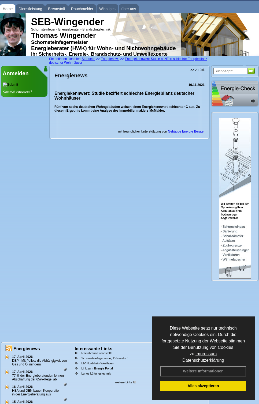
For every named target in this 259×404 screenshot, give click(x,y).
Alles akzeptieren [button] (203, 386)
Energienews (26, 348)
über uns (128, 9)
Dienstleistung (30, 9)
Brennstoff (56, 9)
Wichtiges (107, 9)
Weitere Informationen (203, 371)
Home (8, 9)
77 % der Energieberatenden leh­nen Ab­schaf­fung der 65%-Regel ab (38, 377)
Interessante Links (93, 348)
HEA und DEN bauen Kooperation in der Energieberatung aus (36, 392)
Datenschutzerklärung (203, 360)
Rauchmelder (82, 9)
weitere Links (125, 382)
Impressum (206, 354)
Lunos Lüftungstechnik (96, 373)
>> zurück (197, 70)
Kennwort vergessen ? (17, 91)
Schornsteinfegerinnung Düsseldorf (104, 358)
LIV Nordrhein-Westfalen (97, 363)
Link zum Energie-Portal (97, 368)
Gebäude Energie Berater (186, 131)
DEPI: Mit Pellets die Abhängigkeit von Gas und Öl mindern (39, 362)
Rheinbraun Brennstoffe (96, 353)
